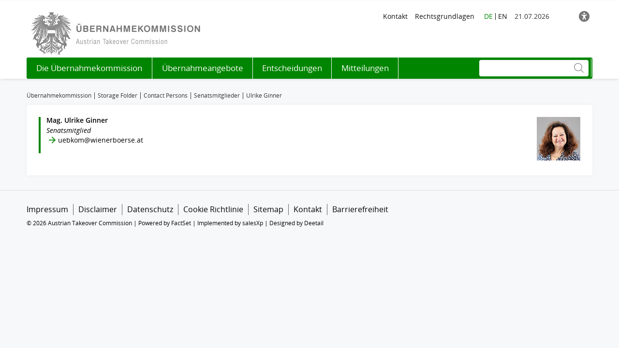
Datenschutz (150, 209)
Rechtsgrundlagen (444, 16)
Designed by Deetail (296, 223)
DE (488, 16)
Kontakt (395, 16)
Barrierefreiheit (360, 209)
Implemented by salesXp (230, 223)
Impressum (47, 209)
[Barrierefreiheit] (584, 16)
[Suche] (534, 68)
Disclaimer (97, 209)
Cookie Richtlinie (213, 209)
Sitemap (268, 209)
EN (502, 16)
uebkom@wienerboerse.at (100, 140)
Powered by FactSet (164, 223)
